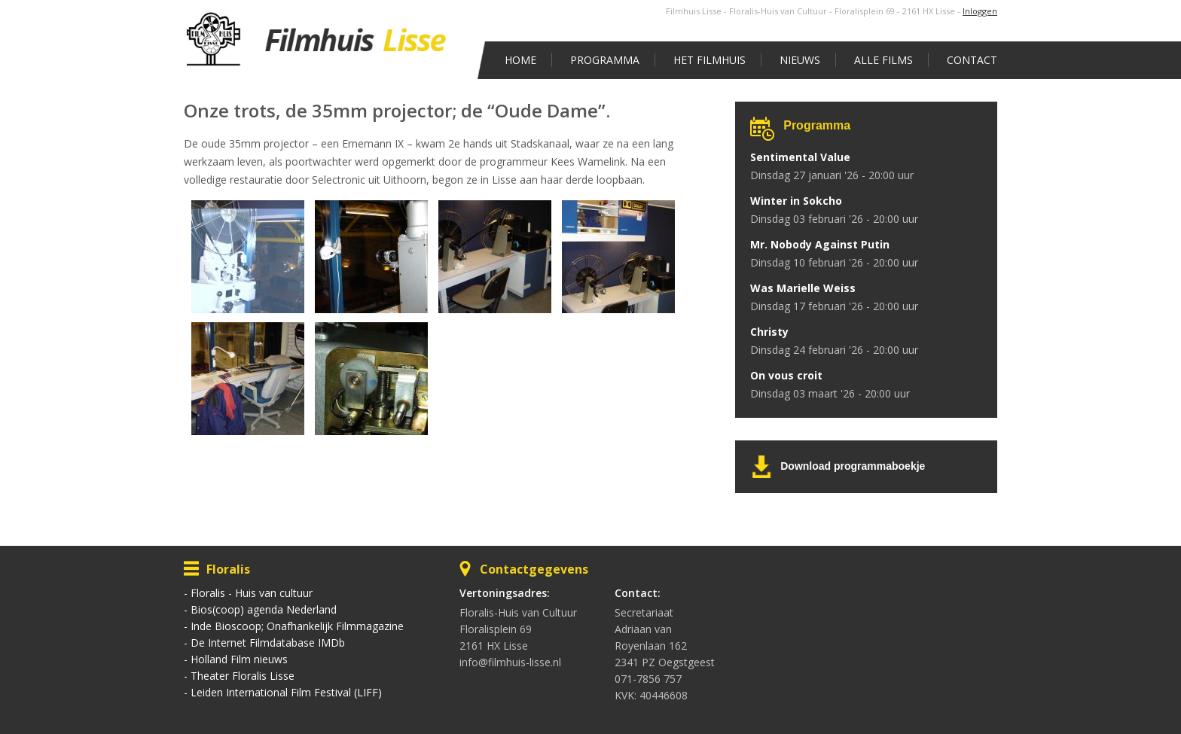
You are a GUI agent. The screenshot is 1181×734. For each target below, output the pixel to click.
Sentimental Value (800, 157)
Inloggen (980, 11)
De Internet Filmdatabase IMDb (268, 642)
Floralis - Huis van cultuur (252, 593)
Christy (769, 331)
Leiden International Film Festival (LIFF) (286, 692)
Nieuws (800, 60)
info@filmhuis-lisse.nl (510, 662)
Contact (972, 60)
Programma (604, 60)
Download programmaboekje (852, 466)
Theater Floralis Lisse (242, 676)
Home (520, 60)
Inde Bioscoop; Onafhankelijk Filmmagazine (297, 626)
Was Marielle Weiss (803, 288)
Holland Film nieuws (239, 659)
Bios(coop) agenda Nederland (264, 609)
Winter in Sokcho (796, 200)
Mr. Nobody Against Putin (820, 244)
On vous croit (786, 375)
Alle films (883, 60)
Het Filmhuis (709, 60)
